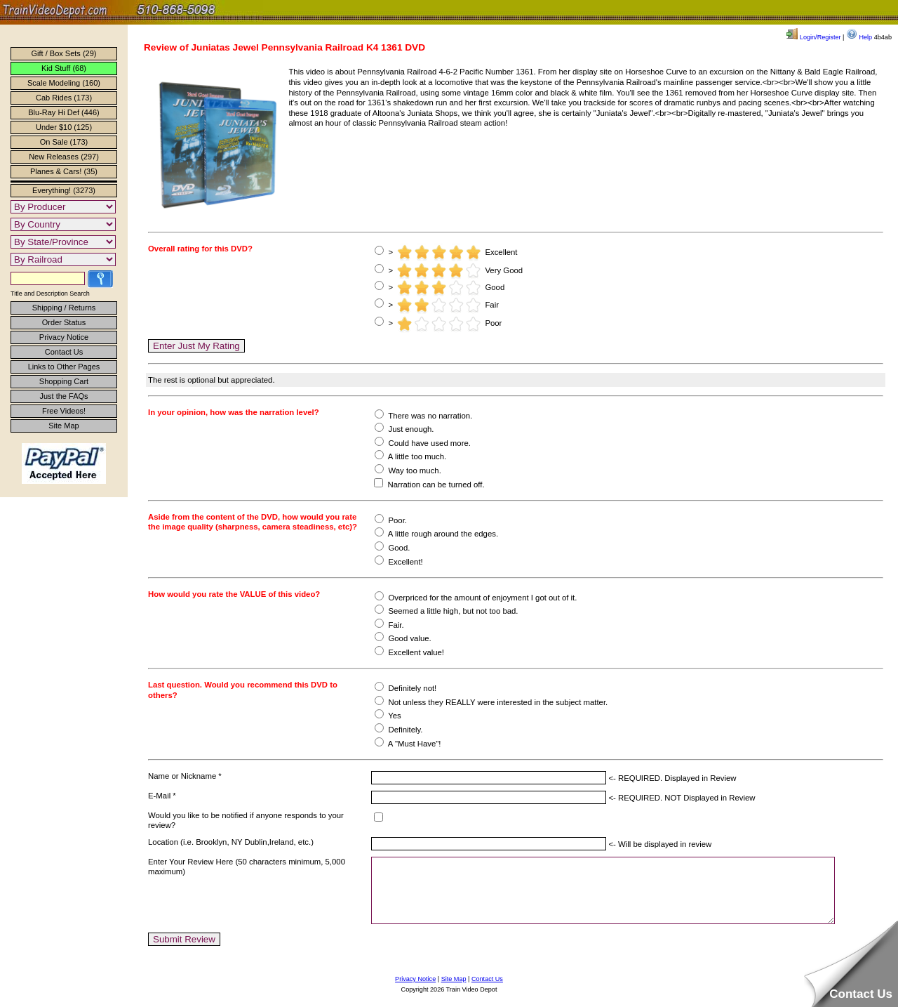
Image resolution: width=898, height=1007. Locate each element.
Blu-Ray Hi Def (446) (63, 112)
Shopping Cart (63, 381)
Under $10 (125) (64, 127)
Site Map (63, 425)
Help (859, 37)
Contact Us (64, 352)
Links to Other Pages (64, 366)
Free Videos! (64, 411)
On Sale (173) (64, 142)
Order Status (64, 322)
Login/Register (813, 37)
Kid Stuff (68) (63, 68)
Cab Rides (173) (64, 97)
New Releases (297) (64, 156)
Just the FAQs (63, 396)
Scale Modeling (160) (63, 83)
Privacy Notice (63, 337)
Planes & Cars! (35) (64, 171)
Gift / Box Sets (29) (64, 53)
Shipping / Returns (64, 307)
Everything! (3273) (63, 190)
